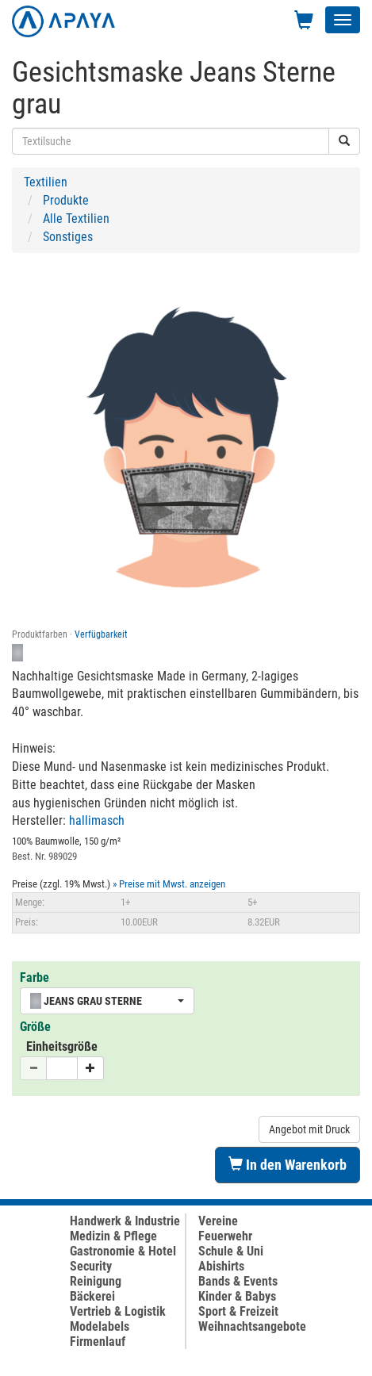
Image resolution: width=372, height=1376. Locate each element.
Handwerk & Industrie (125, 1220)
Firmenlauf (97, 1341)
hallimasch (97, 820)
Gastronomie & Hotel (123, 1251)
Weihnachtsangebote (252, 1326)
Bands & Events (238, 1281)
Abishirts (221, 1266)
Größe (35, 1026)
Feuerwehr (225, 1236)
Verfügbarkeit (101, 634)
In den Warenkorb (287, 1164)
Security (91, 1266)
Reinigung (95, 1281)
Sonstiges (68, 236)
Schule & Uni (230, 1251)
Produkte (66, 200)
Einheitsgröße (62, 1046)
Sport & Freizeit (238, 1311)
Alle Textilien (76, 218)
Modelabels (99, 1326)
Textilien (45, 182)
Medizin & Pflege (113, 1236)
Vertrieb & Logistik (118, 1311)
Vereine (218, 1220)
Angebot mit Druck (309, 1129)
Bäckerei (92, 1296)
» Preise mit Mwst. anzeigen (169, 884)
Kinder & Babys (237, 1296)
